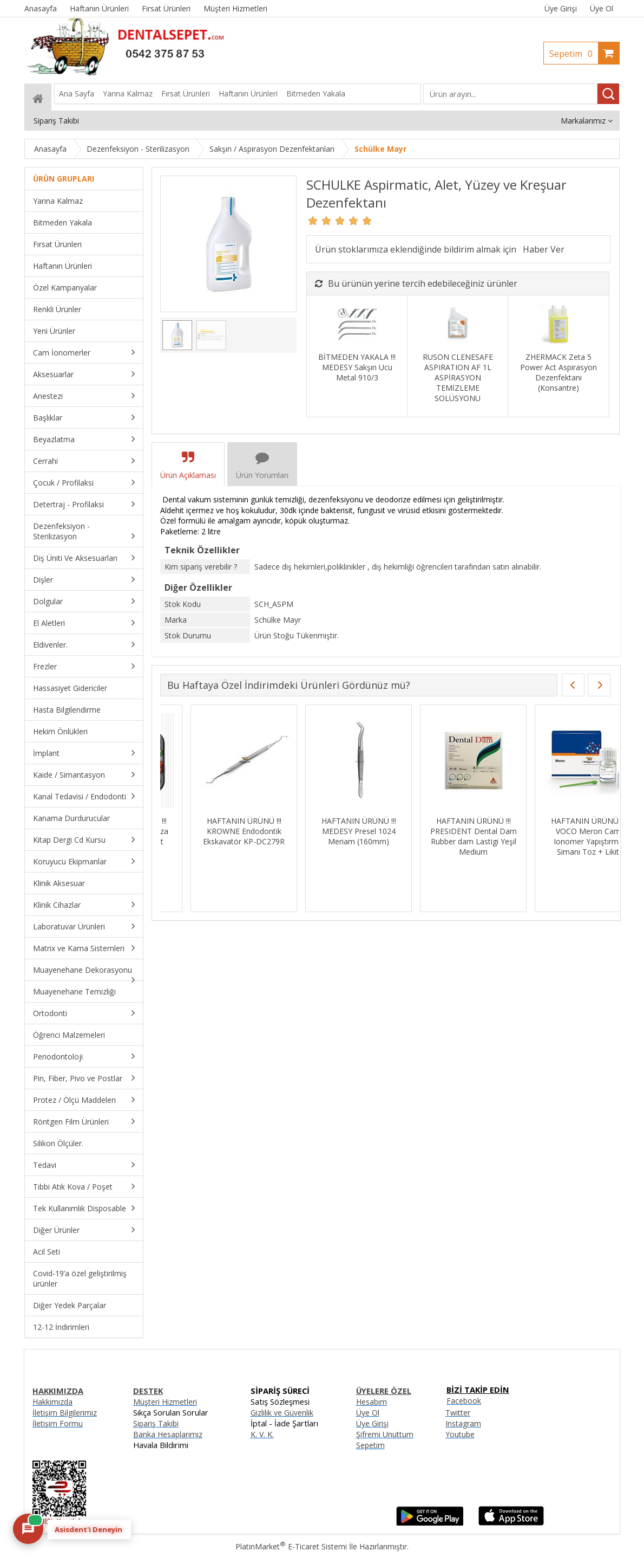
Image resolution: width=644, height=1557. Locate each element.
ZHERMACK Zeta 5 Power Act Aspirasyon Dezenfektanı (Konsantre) (558, 372)
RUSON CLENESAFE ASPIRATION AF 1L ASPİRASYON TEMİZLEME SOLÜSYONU (458, 377)
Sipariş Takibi (156, 1423)
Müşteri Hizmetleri (165, 1402)
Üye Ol (601, 8)
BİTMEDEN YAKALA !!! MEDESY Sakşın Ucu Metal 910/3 (357, 367)
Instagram (463, 1423)
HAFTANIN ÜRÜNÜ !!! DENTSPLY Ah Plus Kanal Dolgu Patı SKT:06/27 (328, 831)
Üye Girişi (560, 8)
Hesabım (371, 1402)
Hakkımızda (52, 1402)
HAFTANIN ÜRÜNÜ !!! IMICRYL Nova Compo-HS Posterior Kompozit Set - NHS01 (443, 836)
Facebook (463, 1401)
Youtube (460, 1434)
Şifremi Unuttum (384, 1434)
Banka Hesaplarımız (167, 1434)
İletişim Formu (57, 1423)
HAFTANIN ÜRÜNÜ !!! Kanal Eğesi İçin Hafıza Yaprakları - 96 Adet (557, 831)
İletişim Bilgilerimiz (64, 1412)
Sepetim (573, 54)
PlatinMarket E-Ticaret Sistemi (291, 1546)
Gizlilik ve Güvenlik (282, 1412)
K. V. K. (262, 1434)
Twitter (457, 1412)
